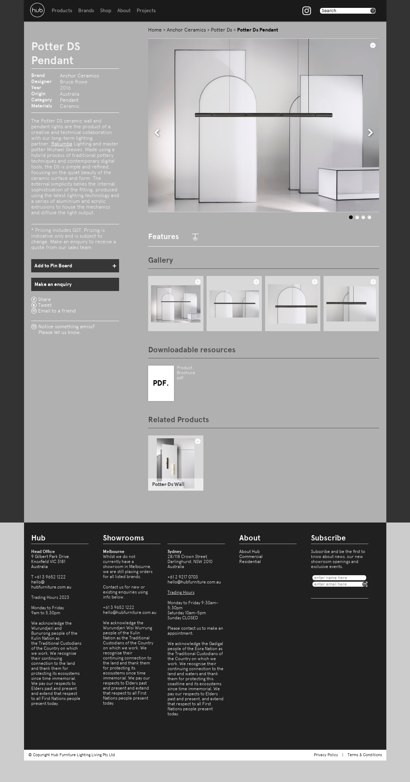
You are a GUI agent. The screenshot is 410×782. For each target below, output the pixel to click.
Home (155, 30)
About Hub (249, 551)
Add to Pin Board (53, 266)
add (373, 45)
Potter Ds (221, 30)
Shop (105, 11)
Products (62, 11)
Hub (37, 10)
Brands (86, 11)
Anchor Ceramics (79, 75)
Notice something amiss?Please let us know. (66, 329)
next (370, 132)
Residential (250, 561)
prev (157, 132)
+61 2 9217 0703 (183, 577)
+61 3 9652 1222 (50, 577)
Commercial (251, 556)
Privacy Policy (326, 755)
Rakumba (61, 144)
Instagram (306, 10)
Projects (146, 11)
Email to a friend (57, 311)
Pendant (69, 100)
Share (44, 299)
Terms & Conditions (365, 755)
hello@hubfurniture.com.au (51, 585)
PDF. (161, 383)
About (124, 11)
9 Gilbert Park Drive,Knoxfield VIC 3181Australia (50, 561)
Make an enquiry (53, 284)
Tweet (45, 305)
